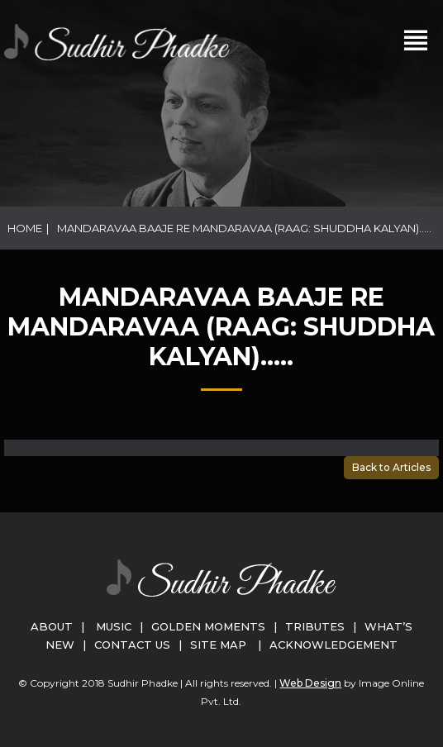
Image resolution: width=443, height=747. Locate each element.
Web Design (310, 683)
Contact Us (132, 644)
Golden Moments (208, 626)
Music (113, 626)
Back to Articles (391, 467)
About (52, 626)
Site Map (218, 644)
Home (24, 228)
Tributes (315, 626)
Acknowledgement (333, 644)
